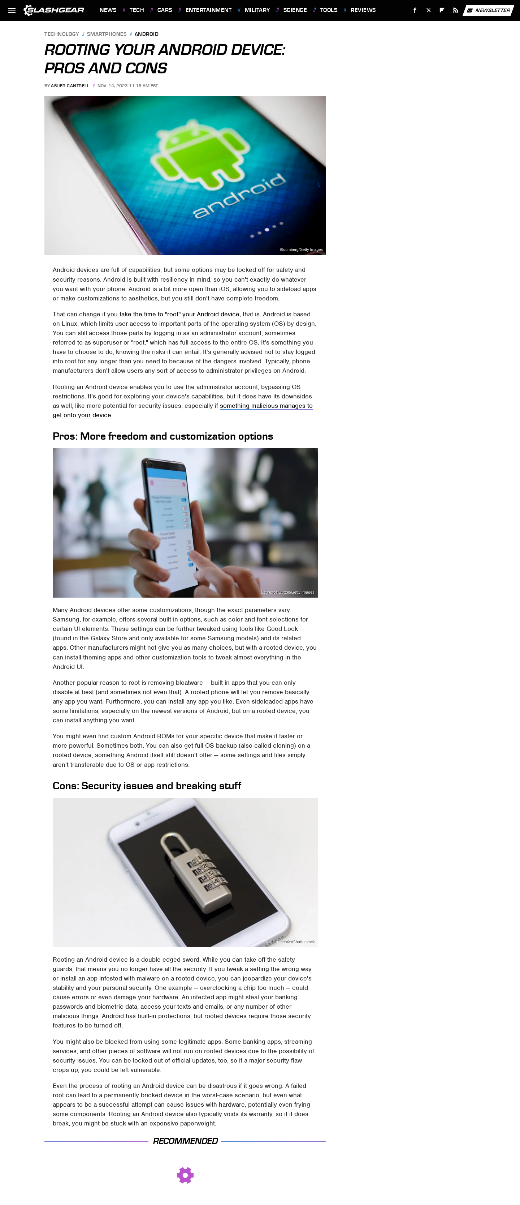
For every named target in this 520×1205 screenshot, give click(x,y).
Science (295, 10)
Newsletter (488, 10)
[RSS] (456, 10)
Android (147, 34)
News (108, 10)
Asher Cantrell (70, 85)
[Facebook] (415, 10)
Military (257, 10)
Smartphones (107, 34)
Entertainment (209, 10)
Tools (329, 10)
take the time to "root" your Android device (179, 314)
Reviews (363, 10)
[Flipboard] (442, 10)
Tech (137, 10)
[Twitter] (428, 10)
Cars (164, 10)
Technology (61, 34)
